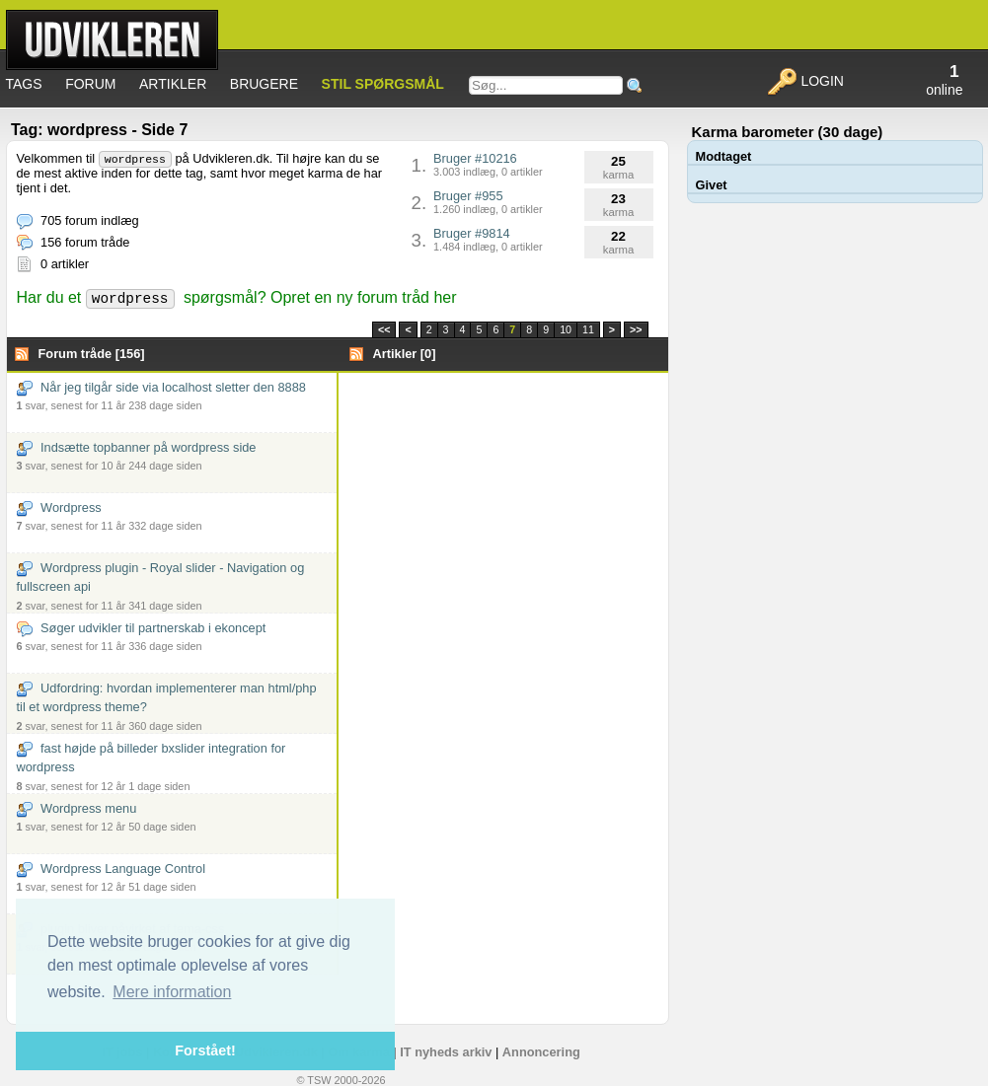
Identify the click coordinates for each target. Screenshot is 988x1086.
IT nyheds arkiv (446, 1052)
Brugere (264, 84)
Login (805, 81)
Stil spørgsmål (383, 84)
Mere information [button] (172, 991)
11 (588, 329)
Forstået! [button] (205, 1050)
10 (565, 329)
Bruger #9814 (488, 239)
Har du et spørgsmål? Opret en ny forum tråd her (237, 297)
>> (636, 329)
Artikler (172, 84)
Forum (90, 84)
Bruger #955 (488, 201)
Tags (24, 84)
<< (384, 329)
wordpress (135, 159)
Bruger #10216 (488, 164)
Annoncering (541, 1052)
